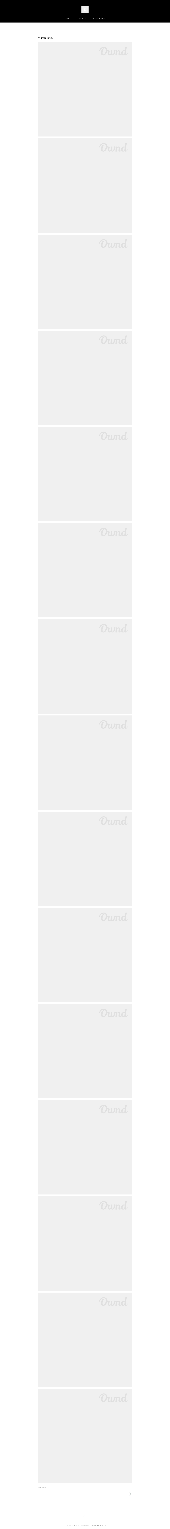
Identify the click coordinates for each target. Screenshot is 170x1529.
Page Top (85, 1516)
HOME (67, 18)
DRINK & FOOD (99, 18)
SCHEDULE (81, 18)
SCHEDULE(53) (42, 1487)
